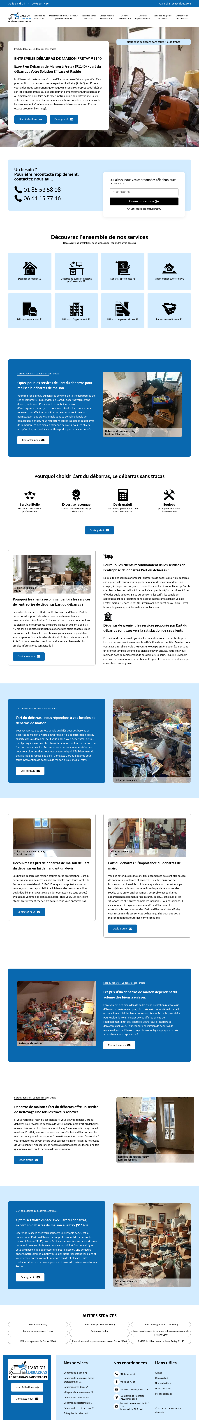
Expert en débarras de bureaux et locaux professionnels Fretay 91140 (161, 1333)
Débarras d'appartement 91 (143, 17)
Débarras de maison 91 (39, 17)
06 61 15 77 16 (40, 3)
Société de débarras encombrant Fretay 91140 (161, 1341)
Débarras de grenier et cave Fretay (161, 1324)
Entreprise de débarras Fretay (38, 1331)
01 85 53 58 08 (16, 3)
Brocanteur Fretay (38, 1324)
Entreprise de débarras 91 (182, 17)
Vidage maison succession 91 (107, 17)
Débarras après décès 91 (88, 17)
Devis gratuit (161, 1377)
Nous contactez (163, 1388)
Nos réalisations (163, 1383)
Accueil (158, 1372)
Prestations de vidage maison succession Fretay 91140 (99, 1341)
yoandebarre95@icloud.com (175, 3)
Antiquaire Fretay (99, 1331)
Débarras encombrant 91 (125, 17)
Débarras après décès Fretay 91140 (38, 1341)
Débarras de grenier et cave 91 (162, 17)
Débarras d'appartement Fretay (99, 1324)
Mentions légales (163, 1393)
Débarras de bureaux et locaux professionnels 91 (63, 17)
